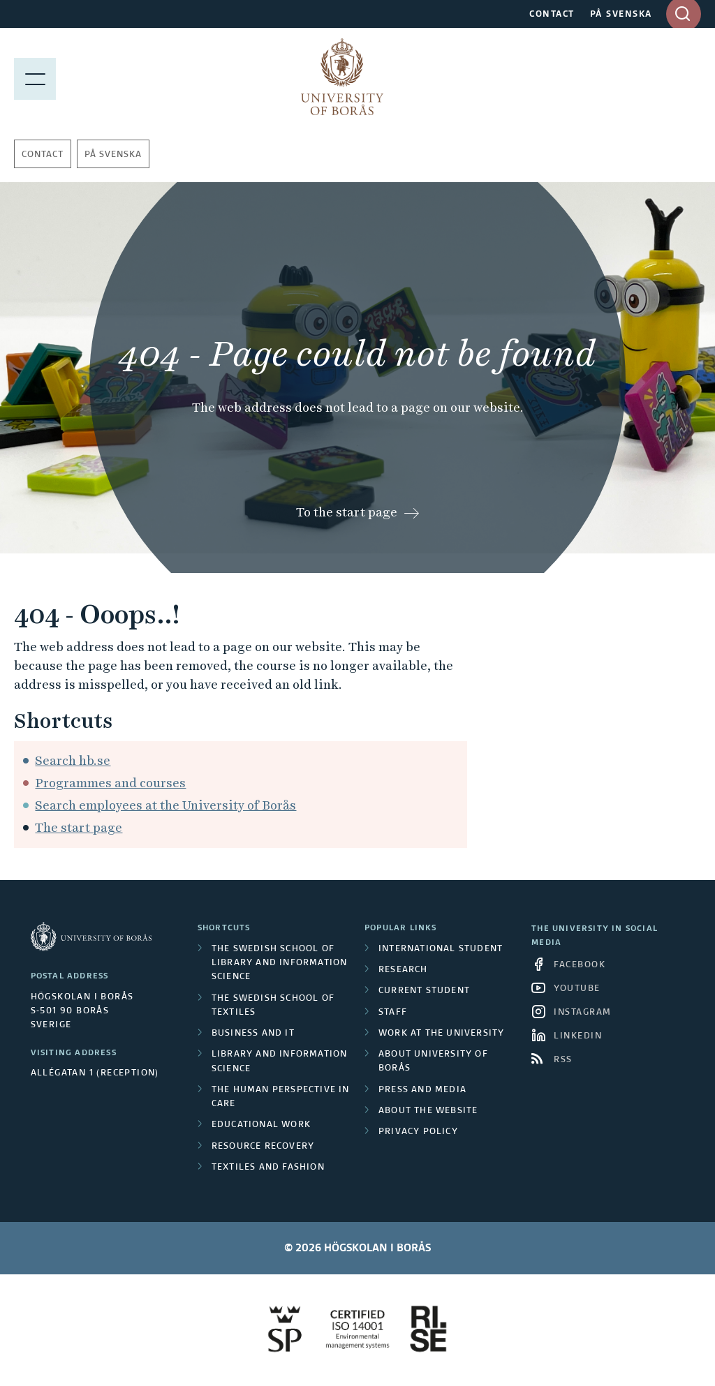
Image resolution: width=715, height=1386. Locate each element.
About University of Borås (433, 1061)
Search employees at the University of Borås (165, 805)
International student (440, 949)
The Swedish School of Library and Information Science (280, 963)
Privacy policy (418, 1132)
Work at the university (441, 1033)
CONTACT (552, 15)
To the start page (346, 512)
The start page (78, 827)
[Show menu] (35, 77)
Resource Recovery (263, 1147)
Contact (43, 155)
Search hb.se (72, 760)
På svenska (113, 155)
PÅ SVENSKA (621, 15)
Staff (392, 1013)
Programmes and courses (110, 782)
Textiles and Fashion (268, 1167)
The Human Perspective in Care (281, 1097)
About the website (428, 1111)
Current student (424, 991)
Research (403, 970)
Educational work (261, 1125)
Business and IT (253, 1033)
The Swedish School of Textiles (273, 1006)
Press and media (422, 1090)
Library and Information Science (280, 1061)
